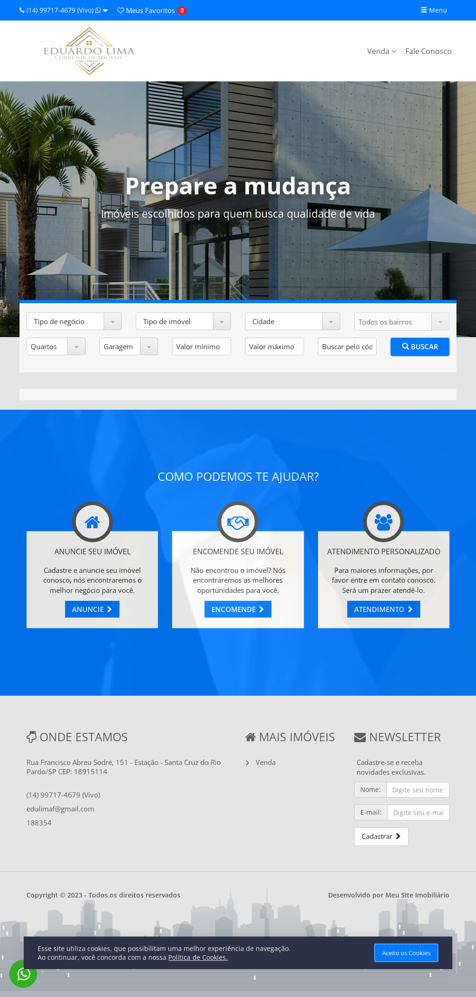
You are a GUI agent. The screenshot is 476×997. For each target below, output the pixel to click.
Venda (381, 51)
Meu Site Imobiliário (417, 895)
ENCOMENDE (238, 609)
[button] (74, 321)
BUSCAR (420, 346)
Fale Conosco (428, 51)
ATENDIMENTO (383, 609)
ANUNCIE (92, 609)
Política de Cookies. (198, 957)
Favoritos (146, 10)
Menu (434, 10)
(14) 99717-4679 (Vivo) (64, 10)
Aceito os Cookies (406, 953)
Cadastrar (381, 836)
